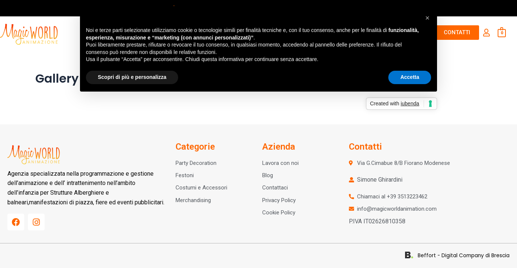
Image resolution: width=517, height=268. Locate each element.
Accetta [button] (409, 77)
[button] (427, 18)
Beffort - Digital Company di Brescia (467, 255)
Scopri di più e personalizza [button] (132, 77)
